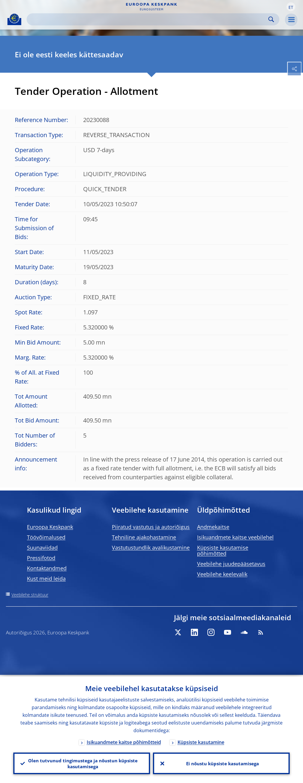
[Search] (148, 19)
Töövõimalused (46, 537)
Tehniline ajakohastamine (144, 537)
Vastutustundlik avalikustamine (151, 547)
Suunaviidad (42, 547)
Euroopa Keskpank (50, 526)
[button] (290, 6)
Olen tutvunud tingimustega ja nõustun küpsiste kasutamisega (81, 762)
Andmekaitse (213, 526)
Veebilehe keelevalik (222, 574)
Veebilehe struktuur (30, 594)
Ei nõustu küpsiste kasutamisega (221, 762)
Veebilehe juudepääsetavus (231, 563)
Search (271, 19)
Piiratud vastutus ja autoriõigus (151, 526)
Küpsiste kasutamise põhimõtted (222, 550)
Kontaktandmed (47, 568)
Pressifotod (41, 557)
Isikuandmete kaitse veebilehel (235, 537)
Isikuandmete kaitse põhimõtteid (124, 740)
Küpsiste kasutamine (201, 740)
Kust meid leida (46, 578)
